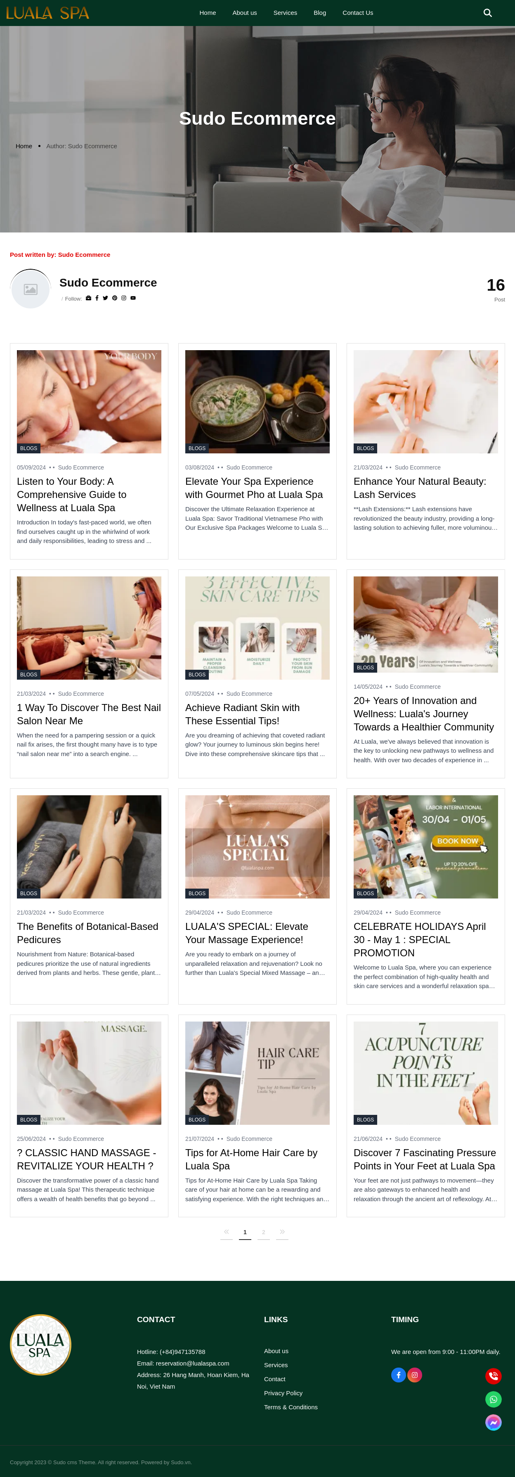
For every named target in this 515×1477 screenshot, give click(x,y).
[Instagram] (123, 298)
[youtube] (133, 298)
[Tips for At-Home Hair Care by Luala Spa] (257, 1073)
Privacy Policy (283, 1392)
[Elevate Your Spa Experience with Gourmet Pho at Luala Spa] (257, 401)
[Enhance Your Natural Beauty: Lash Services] (426, 401)
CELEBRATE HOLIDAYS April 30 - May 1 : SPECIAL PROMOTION (420, 939)
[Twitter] (105, 298)
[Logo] (48, 13)
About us (276, 1350)
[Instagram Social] (414, 1375)
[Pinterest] (114, 298)
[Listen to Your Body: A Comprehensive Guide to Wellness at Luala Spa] (89, 401)
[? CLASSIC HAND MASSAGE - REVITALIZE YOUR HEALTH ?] (89, 1073)
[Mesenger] (493, 1422)
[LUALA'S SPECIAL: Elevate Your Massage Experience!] (257, 847)
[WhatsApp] (493, 1399)
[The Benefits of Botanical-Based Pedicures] (89, 847)
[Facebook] (97, 298)
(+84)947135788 (183, 1351)
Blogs (28, 448)
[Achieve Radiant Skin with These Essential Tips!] (257, 628)
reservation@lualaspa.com (192, 1363)
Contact (275, 1378)
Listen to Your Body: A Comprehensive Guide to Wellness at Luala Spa (71, 494)
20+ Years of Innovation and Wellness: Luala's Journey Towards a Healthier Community (424, 714)
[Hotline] (493, 1376)
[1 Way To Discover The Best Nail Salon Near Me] (89, 628)
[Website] (88, 298)
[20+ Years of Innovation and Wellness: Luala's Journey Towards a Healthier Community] (426, 624)
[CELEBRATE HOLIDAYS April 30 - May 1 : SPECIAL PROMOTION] (426, 847)
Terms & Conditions (291, 1407)
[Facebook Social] (398, 1375)
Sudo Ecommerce (81, 467)
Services (276, 1364)
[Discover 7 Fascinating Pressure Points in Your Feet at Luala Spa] (426, 1073)
